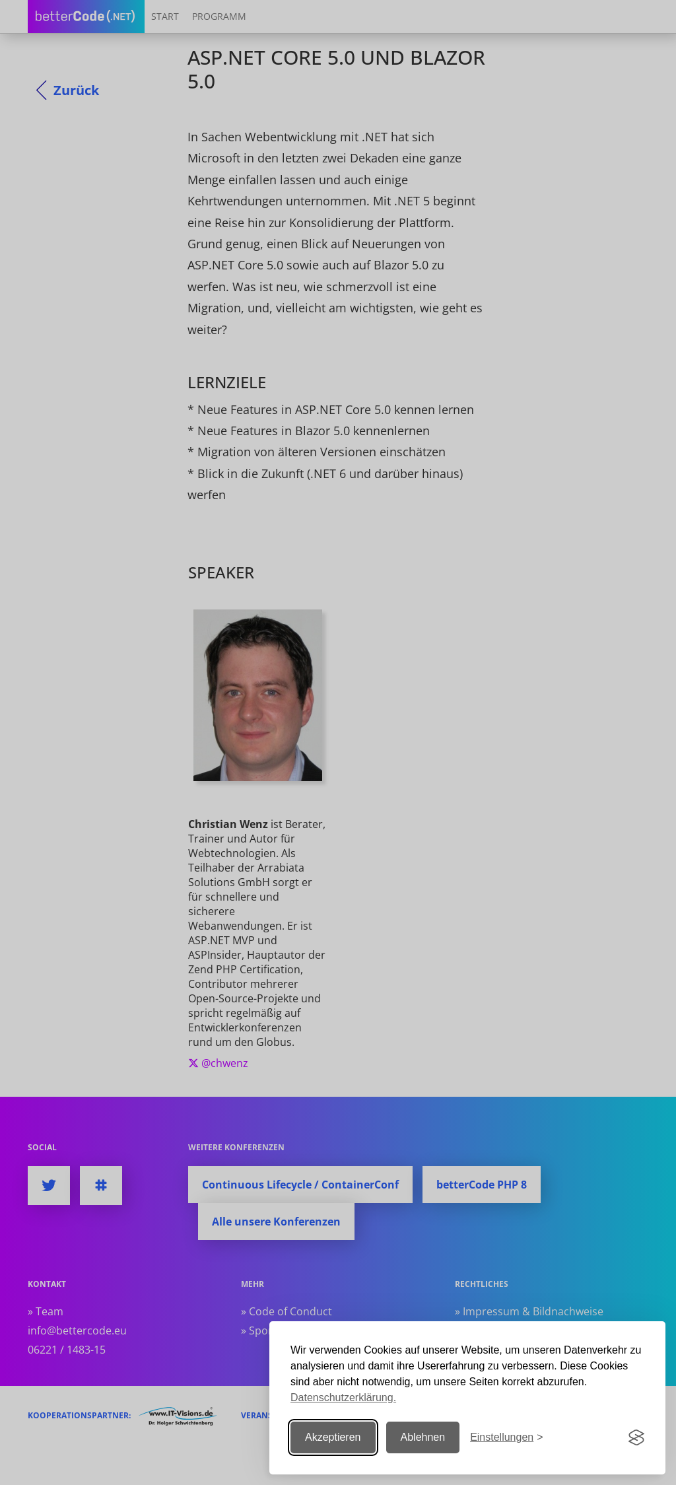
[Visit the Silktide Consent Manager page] (636, 1437)
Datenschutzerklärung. (343, 1397)
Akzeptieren (333, 1437)
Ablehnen (423, 1437)
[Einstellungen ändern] (506, 1437)
